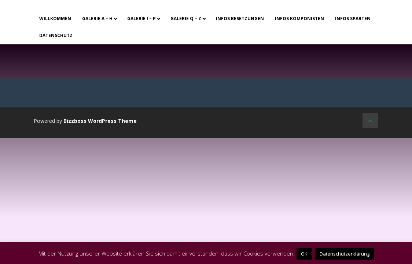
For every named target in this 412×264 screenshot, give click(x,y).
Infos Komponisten (299, 18)
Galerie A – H (97, 18)
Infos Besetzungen (240, 18)
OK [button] (304, 253)
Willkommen (55, 18)
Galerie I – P (141, 18)
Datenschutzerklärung (344, 253)
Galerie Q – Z (185, 18)
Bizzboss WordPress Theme (100, 120)
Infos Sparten (353, 18)
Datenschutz (56, 35)
